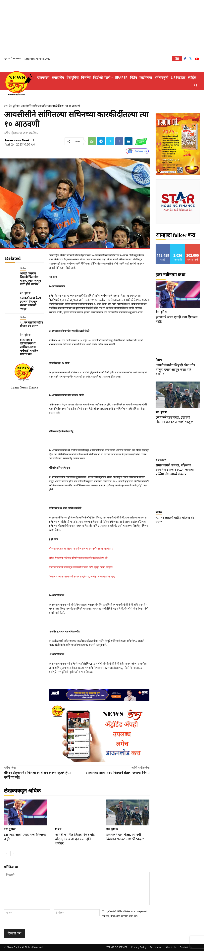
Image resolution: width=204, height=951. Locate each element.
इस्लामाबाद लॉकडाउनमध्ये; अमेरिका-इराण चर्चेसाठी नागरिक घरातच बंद (29, 347)
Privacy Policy (138, 947)
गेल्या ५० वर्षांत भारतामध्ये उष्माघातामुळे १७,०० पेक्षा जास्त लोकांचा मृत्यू (82, 576)
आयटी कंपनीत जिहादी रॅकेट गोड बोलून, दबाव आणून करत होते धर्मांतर (30, 279)
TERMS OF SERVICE (117, 947)
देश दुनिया (14, 105)
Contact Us (185, 947)
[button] (196, 85)
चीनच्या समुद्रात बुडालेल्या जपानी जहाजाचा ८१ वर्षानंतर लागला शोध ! (81, 548)
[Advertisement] (102, 28)
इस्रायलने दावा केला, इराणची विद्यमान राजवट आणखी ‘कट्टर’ (31, 303)
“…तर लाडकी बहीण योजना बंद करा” (31, 324)
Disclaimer (156, 947)
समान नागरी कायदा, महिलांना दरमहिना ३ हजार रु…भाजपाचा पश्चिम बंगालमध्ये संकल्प (175, 469)
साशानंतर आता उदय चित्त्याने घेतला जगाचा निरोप (117, 773)
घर (5, 105)
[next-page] (12, 853)
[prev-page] (6, 853)
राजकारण (161, 459)
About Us (171, 947)
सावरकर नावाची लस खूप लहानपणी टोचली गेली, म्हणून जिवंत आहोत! (81, 567)
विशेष (23, 268)
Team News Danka (18, 140)
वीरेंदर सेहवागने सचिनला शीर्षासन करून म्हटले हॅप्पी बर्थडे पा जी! (78, 558)
